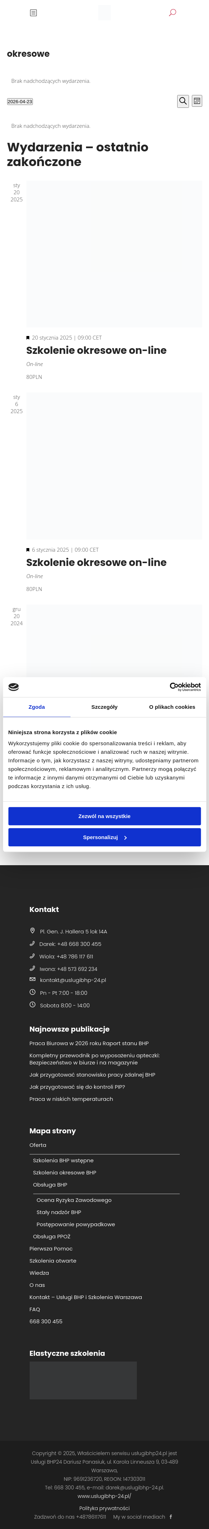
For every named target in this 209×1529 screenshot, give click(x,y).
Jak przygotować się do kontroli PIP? (77, 1087)
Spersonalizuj (104, 837)
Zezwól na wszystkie (105, 816)
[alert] (104, 80)
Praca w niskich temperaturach (71, 1099)
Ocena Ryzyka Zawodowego (74, 1200)
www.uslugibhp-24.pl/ (104, 1496)
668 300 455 (46, 1321)
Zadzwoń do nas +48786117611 (70, 1516)
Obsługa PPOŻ (52, 1236)
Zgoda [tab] (37, 707)
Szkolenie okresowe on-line (96, 350)
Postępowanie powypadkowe (76, 1224)
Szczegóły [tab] (104, 707)
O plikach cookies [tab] (172, 707)
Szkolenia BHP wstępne (63, 1160)
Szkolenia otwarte (53, 1260)
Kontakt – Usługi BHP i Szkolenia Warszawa (86, 1297)
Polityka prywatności (104, 1508)
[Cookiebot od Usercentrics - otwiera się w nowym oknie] (169, 687)
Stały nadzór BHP (59, 1212)
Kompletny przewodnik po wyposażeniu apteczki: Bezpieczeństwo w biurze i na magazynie (95, 1059)
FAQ (35, 1309)
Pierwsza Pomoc (51, 1248)
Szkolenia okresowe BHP (64, 1172)
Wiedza (39, 1273)
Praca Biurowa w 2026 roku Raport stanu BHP (89, 1043)
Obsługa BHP (50, 1184)
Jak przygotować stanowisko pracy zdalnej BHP (92, 1074)
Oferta (38, 1145)
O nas (37, 1285)
